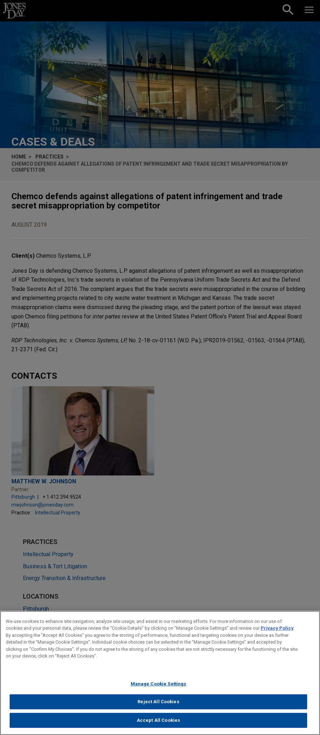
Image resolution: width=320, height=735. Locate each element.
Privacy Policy (277, 632)
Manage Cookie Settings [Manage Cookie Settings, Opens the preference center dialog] (158, 688)
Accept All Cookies (158, 725)
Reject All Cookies (158, 706)
